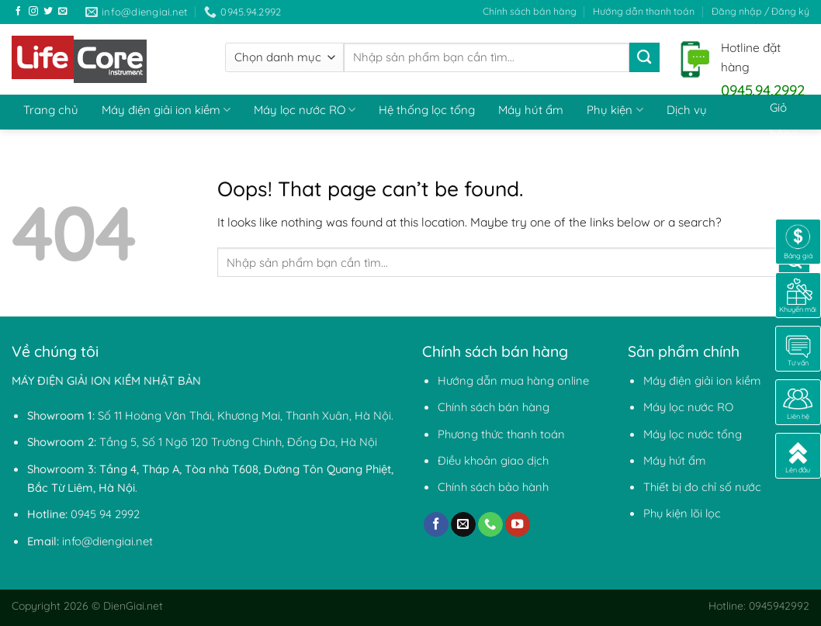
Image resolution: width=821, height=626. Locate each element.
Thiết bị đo (51, 140)
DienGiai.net (133, 605)
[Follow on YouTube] (517, 525)
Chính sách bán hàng (530, 11)
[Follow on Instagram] (33, 11)
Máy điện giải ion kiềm (166, 110)
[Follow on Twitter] (48, 11)
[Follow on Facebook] (18, 11)
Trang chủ (50, 109)
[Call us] (490, 525)
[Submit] (644, 57)
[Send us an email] (63, 11)
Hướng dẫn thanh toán (644, 11)
